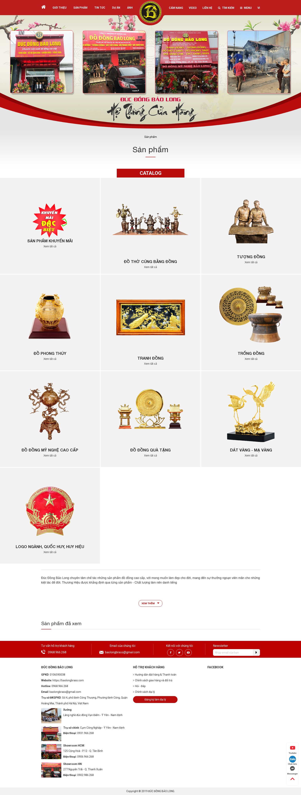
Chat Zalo (292, 760)
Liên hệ (207, 7)
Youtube (292, 749)
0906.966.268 (85, 756)
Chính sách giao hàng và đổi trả (152, 680)
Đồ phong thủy (50, 353)
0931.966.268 (85, 733)
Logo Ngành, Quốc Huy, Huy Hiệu (50, 546)
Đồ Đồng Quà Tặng (150, 450)
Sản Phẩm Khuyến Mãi (50, 240)
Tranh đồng (150, 358)
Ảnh (130, 7)
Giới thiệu (60, 7)
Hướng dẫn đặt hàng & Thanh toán (154, 674)
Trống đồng (251, 353)
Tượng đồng (251, 256)
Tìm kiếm (226, 7)
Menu (246, 7)
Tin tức (99, 7)
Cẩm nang (176, 7)
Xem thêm (151, 603)
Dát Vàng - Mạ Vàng (251, 450)
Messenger (292, 770)
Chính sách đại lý (144, 691)
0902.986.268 (85, 775)
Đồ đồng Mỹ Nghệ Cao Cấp (49, 450)
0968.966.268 (57, 652)
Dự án (116, 7)
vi (258, 7)
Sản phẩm (80, 7)
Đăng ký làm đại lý (155, 699)
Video (193, 7)
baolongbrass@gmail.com (122, 652)
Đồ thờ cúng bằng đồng (150, 261)
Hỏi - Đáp (139, 686)
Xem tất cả (50, 246)
